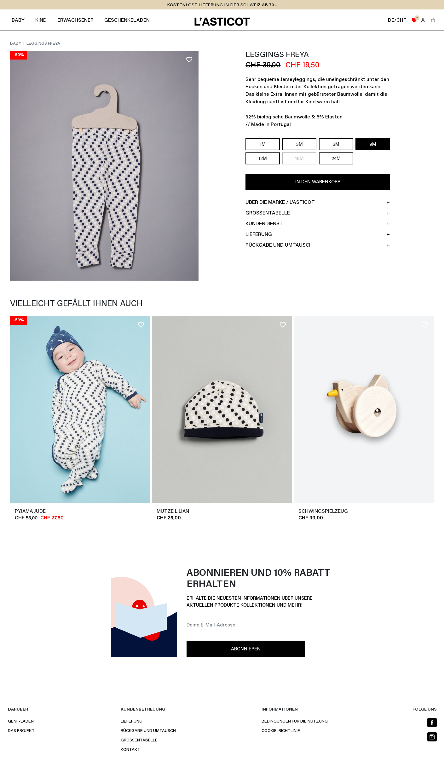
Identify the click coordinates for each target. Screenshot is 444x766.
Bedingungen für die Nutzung (295, 721)
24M (336, 159)
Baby (16, 44)
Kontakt (130, 750)
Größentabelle (139, 740)
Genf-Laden (21, 721)
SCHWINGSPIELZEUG (323, 511)
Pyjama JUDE (30, 511)
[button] (433, 20)
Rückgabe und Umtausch (148, 731)
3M (299, 144)
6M (335, 144)
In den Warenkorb (317, 182)
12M (262, 159)
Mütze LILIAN (173, 511)
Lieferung (131, 721)
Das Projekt (21, 731)
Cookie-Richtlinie (281, 731)
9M (372, 144)
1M (263, 144)
